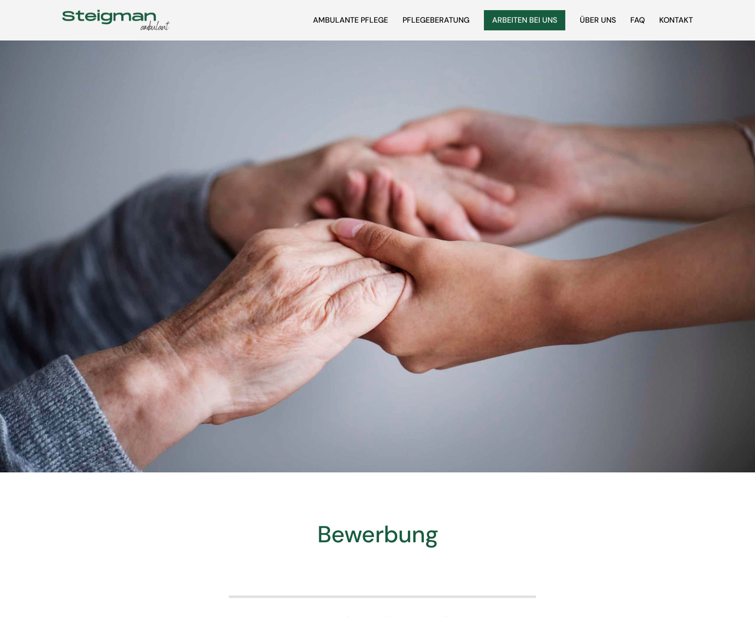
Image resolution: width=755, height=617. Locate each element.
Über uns (598, 20)
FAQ (637, 20)
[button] (21, 596)
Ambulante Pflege (350, 20)
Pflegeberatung (436, 20)
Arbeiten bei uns (524, 20)
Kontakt (676, 20)
